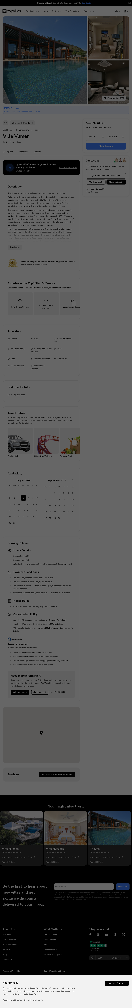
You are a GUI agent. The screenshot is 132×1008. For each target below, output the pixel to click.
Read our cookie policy (12, 1000)
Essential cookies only (33, 1000)
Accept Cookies (116, 983)
